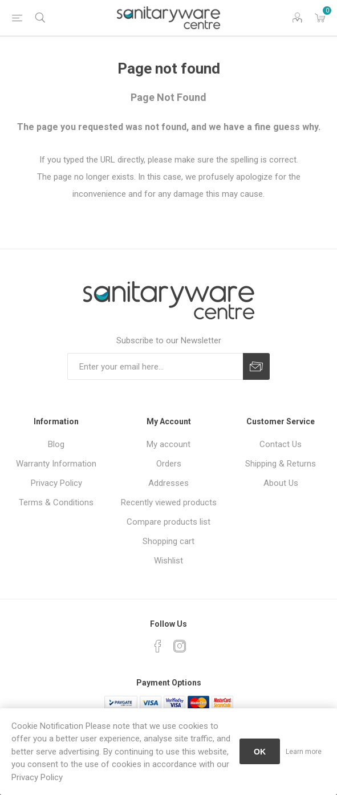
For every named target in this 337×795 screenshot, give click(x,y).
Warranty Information (56, 464)
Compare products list (168, 522)
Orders (168, 464)
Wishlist (168, 560)
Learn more (304, 752)
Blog (56, 444)
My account (168, 444)
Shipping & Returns (280, 464)
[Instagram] (179, 646)
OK (260, 751)
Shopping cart (168, 541)
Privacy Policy (56, 483)
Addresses (168, 483)
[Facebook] (158, 646)
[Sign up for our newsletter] (155, 366)
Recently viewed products (169, 502)
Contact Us (280, 444)
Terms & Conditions (56, 502)
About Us (280, 483)
